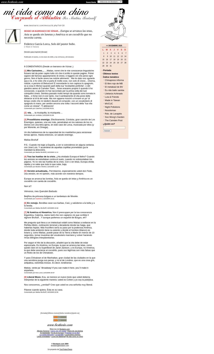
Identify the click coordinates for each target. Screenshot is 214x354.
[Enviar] (44, 52)
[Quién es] (75, 313)
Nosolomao (110, 110)
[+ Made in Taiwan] (31, 47)
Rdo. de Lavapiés (113, 113)
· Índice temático (110, 77)
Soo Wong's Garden (114, 117)
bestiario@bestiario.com (60, 346)
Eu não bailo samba (114, 90)
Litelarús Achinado (114, 93)
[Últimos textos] (53, 313)
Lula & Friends (112, 97)
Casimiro (39, 199)
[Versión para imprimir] (32, 52)
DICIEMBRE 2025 (115, 46)
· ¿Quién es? (108, 124)
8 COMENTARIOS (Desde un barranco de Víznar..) (48, 66)
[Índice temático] (66, 313)
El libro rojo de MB (114, 83)
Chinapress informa (114, 80)
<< (107, 46)
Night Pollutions (112, 107)
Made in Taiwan (112, 100)
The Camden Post (114, 120)
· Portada (106, 70)
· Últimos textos (110, 73)
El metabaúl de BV (114, 87)
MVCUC (109, 103)
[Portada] (44, 313)
